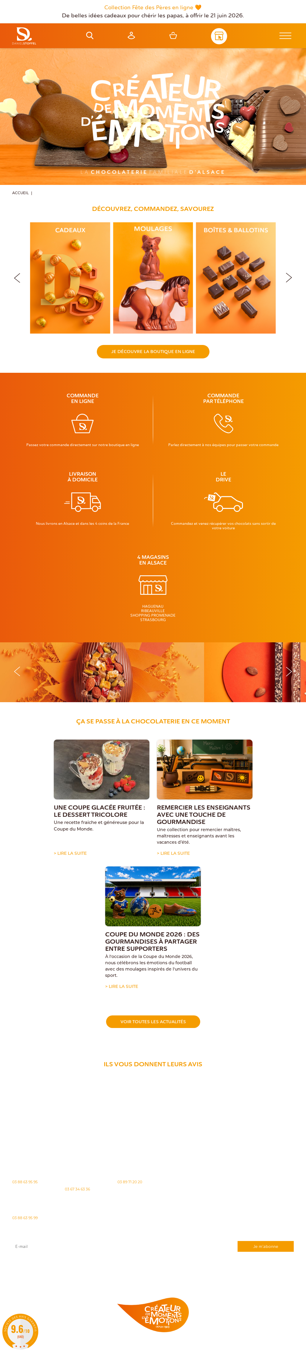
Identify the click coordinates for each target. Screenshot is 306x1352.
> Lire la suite (70, 853)
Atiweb (265, 1345)
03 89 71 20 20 (129, 1182)
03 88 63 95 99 (25, 1218)
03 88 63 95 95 (25, 1182)
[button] (289, 276)
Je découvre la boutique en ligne (153, 351)
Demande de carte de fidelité (264, 1277)
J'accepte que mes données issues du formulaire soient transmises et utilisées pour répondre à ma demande (153, 1262)
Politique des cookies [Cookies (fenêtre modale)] (162, 1345)
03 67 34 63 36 (77, 1189)
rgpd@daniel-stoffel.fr (94, 1267)
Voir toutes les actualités (153, 1021)
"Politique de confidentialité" (246, 1267)
